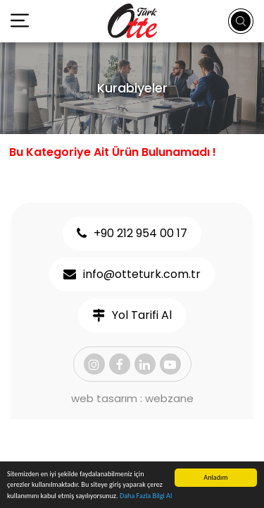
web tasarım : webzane (132, 398)
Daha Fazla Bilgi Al (146, 496)
